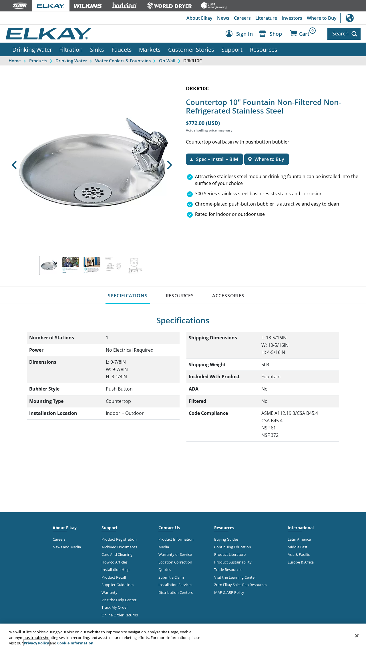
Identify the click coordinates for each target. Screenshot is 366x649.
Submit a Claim (171, 577)
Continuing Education (232, 547)
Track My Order (115, 607)
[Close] (357, 635)
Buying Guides (226, 539)
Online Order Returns (120, 615)
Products (38, 60)
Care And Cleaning (117, 554)
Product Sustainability (233, 562)
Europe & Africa (301, 562)
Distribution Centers (175, 592)
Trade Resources (228, 569)
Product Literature (230, 554)
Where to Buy (322, 18)
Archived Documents (119, 547)
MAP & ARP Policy (229, 592)
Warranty (110, 592)
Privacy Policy (36, 643)
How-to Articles (115, 562)
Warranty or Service (175, 554)
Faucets (122, 49)
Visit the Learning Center (235, 577)
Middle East (297, 547)
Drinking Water (32, 49)
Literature (266, 18)
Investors (292, 18)
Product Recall (114, 577)
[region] (183, 636)
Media (163, 547)
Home (15, 60)
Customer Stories (191, 49)
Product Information (176, 539)
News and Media (67, 547)
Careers (242, 18)
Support (231, 49)
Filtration (71, 49)
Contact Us (169, 528)
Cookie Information (75, 643)
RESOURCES (180, 295)
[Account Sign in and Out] (241, 33)
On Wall (167, 60)
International (353, 17)
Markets (150, 49)
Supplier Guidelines (118, 584)
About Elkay (199, 18)
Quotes (164, 569)
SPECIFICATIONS (127, 295)
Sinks (97, 49)
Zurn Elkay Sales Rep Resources (240, 584)
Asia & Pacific (299, 554)
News (223, 18)
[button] (14, 165)
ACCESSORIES (228, 295)
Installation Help (116, 569)
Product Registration (119, 539)
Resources (263, 49)
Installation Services (175, 584)
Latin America (299, 539)
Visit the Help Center (119, 599)
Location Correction (175, 562)
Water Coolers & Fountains (123, 60)
